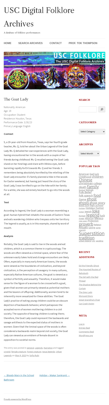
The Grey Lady (85, 292)
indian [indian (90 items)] (81, 211)
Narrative (48, 347)
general (30, 347)
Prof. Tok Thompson (83, 43)
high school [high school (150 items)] (96, 205)
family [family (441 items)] (93, 186)
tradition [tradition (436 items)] (86, 237)
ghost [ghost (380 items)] (92, 198)
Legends (39, 347)
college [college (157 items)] (97, 183)
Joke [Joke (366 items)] (96, 211)
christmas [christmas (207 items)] (86, 183)
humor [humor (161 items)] (100, 208)
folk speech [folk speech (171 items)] (86, 195)
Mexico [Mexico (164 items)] (98, 218)
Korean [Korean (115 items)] (82, 215)
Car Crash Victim (86, 303)
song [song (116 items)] (98, 227)
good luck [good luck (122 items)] (84, 205)
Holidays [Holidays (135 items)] (90, 208)
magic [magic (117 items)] (81, 218)
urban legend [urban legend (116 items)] (85, 240)
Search (84, 99)
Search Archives (30, 43)
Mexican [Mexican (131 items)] (89, 218)
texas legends (48, 351)
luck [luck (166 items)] (102, 215)
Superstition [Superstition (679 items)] (92, 233)
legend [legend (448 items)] (92, 215)
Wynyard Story (86, 296)
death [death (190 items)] (82, 187)
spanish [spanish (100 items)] (82, 230)
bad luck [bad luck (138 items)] (94, 173)
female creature (18, 351)
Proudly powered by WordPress (17, 399)
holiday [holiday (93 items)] (82, 208)
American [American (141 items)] (84, 173)
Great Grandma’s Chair (89, 299)
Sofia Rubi (34, 355)
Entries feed (84, 327)
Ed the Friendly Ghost (89, 265)
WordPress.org (86, 335)
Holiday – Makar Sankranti (54, 375)
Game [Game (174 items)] (82, 199)
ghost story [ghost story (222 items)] (97, 203)
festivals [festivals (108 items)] (89, 189)
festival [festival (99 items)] (82, 190)
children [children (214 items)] (97, 177)
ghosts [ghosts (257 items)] (84, 202)
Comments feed (86, 331)
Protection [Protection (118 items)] (93, 220)
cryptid (7, 351)
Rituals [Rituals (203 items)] (83, 227)
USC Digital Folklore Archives (39, 17)
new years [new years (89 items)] (83, 221)
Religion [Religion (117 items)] (97, 224)
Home (7, 43)
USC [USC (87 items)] (93, 241)
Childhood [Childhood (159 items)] (85, 177)
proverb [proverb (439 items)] (86, 223)
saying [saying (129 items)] (91, 227)
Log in (82, 324)
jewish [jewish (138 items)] (88, 211)
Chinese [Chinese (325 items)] (85, 179)
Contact (56, 43)
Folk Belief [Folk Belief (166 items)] (85, 192)
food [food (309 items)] (97, 195)
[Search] (101, 109)
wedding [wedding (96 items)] (99, 240)
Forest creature (34, 351)
